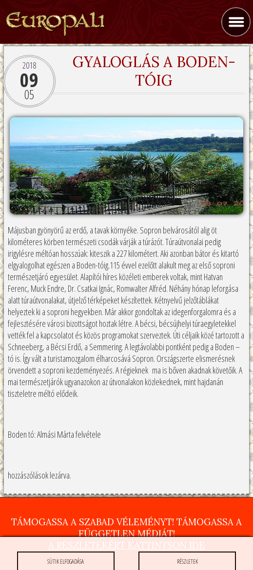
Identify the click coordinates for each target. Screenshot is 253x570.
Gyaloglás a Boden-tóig (154, 71)
